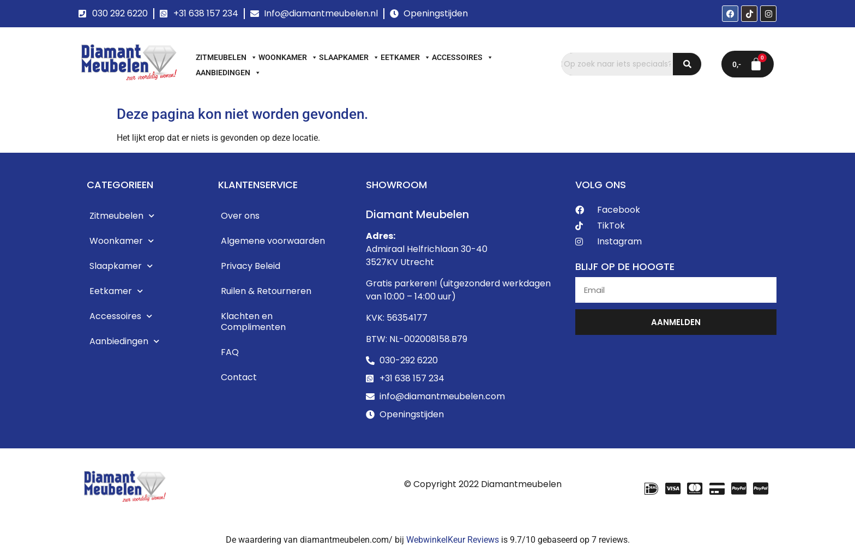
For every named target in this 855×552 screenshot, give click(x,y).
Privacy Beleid (250, 266)
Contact (239, 377)
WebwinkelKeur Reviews (452, 540)
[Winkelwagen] (747, 64)
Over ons (240, 215)
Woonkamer (288, 57)
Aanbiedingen (228, 72)
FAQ (230, 352)
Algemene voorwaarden (273, 241)
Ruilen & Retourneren (266, 291)
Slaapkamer (349, 57)
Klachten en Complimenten (253, 321)
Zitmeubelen (226, 57)
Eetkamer (406, 57)
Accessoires (462, 57)
